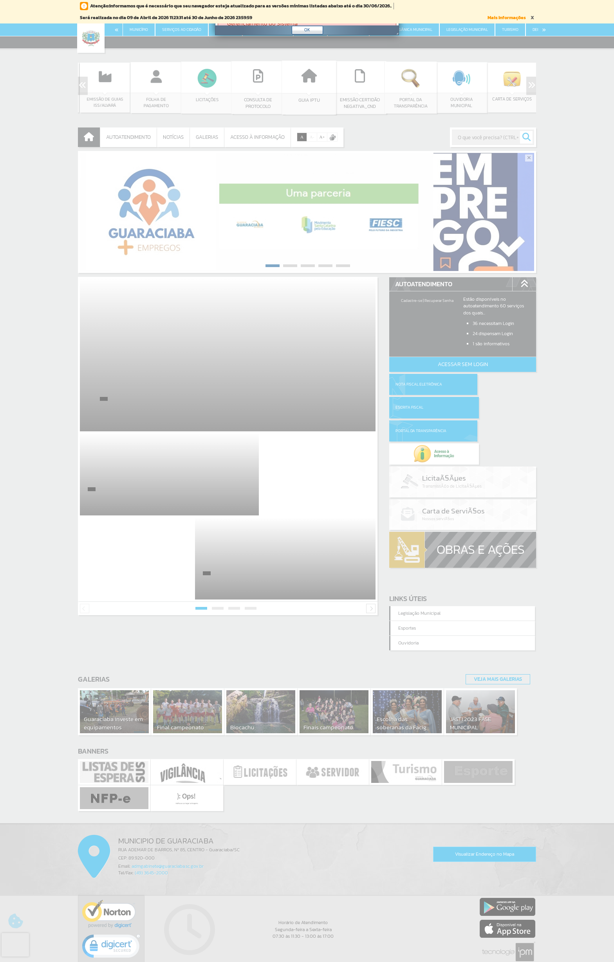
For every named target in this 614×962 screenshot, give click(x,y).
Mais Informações (507, 17)
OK (307, 30)
